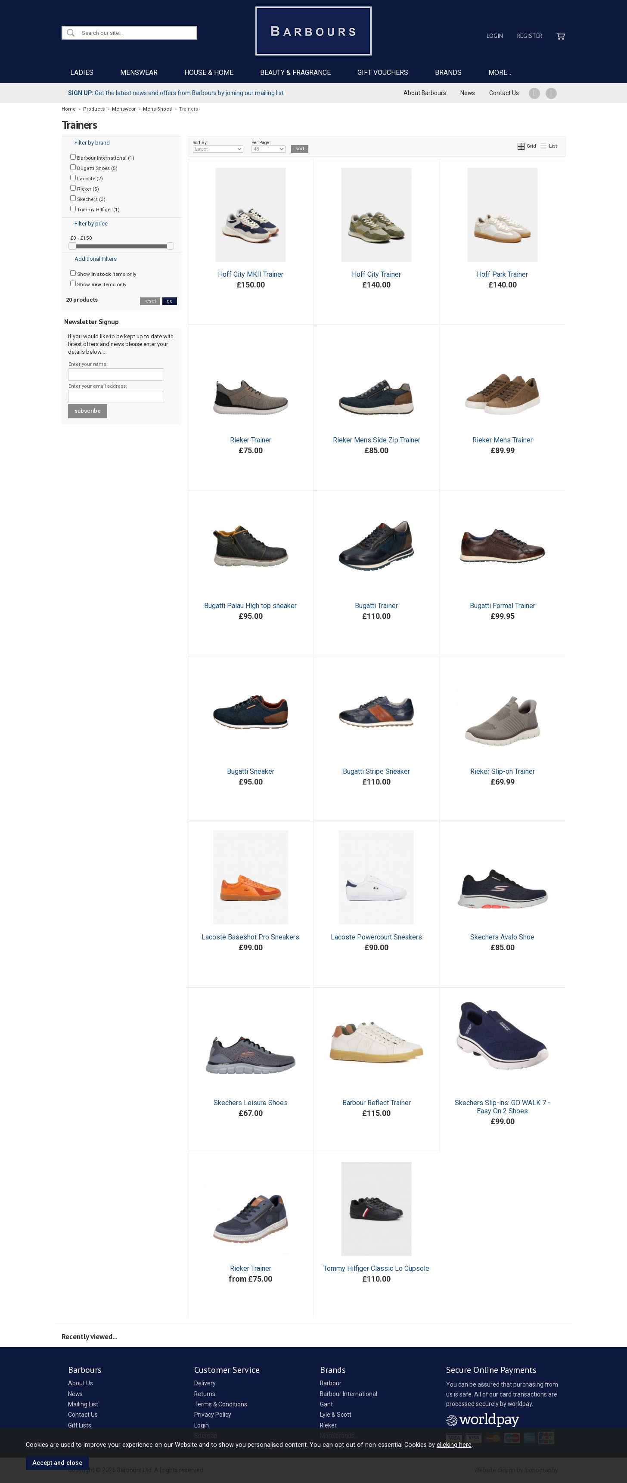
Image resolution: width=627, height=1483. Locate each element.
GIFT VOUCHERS (382, 72)
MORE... (499, 72)
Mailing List (83, 1404)
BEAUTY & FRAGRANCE (295, 72)
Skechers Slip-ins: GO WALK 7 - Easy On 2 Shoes (502, 1107)
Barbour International (348, 1393)
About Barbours (425, 93)
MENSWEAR (139, 72)
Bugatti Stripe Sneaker (376, 771)
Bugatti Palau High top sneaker (250, 606)
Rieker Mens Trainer (502, 440)
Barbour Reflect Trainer (376, 1103)
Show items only (103, 273)
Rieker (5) (84, 188)
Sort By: (218, 146)
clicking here (454, 1444)
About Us (80, 1383)
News (467, 93)
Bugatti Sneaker (250, 771)
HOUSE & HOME (208, 72)
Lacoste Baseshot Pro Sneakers (250, 937)
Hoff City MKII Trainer (250, 274)
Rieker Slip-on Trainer (502, 771)
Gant (326, 1404)
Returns (204, 1393)
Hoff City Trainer (376, 274)
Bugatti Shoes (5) (94, 167)
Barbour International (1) (102, 157)
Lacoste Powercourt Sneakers (376, 937)
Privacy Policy (212, 1414)
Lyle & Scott (335, 1414)
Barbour (330, 1383)
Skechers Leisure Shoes (251, 1103)
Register (529, 36)
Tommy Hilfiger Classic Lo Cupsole (376, 1268)
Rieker (328, 1425)
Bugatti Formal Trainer (502, 606)
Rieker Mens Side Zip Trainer (376, 440)
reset (150, 301)
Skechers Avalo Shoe (502, 937)
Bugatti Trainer (376, 606)
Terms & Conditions (220, 1404)
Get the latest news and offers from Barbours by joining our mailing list (176, 93)
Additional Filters (95, 259)
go (170, 301)
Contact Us (504, 93)
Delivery (205, 1383)
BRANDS (448, 72)
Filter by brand (92, 142)
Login (495, 36)
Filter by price (91, 223)
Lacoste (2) (86, 178)
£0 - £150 (81, 238)
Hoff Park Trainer (502, 274)
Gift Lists (79, 1425)
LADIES (81, 72)
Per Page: (268, 146)
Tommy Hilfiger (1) (95, 209)
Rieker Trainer (250, 440)
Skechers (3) (88, 198)
